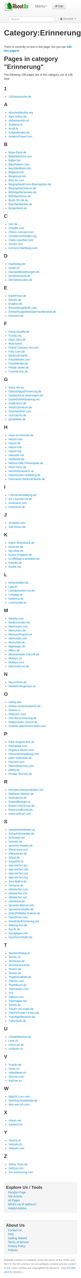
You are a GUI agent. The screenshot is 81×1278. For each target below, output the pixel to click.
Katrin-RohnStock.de (21, 542)
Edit (59, 6)
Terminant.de (16, 961)
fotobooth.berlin (18, 355)
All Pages (14, 1200)
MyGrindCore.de (18, 666)
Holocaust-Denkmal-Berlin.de (26, 479)
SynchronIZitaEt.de (20, 937)
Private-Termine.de (20, 773)
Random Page (17, 1192)
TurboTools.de (17, 1020)
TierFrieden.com (18, 989)
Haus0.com (15, 439)
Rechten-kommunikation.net (25, 789)
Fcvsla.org (14, 335)
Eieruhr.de (14, 299)
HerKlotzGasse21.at (20, 471)
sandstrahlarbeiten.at (21, 829)
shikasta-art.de (17, 853)
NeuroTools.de (17, 682)
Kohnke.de (15, 562)
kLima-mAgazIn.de (20, 554)
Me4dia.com (16, 618)
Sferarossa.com (18, 849)
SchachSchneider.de (21, 833)
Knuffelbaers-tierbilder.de (23, 558)
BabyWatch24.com (20, 156)
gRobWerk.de (16, 419)
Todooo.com (16, 997)
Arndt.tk (13, 128)
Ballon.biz (14, 160)
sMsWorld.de (16, 901)
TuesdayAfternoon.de (21, 1016)
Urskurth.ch (15, 1048)
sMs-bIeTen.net (18, 873)
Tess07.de (14, 969)
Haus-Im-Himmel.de (20, 435)
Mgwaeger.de (16, 646)
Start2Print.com (18, 917)
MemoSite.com (17, 638)
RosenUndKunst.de (20, 809)
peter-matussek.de (20, 758)
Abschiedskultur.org (20, 112)
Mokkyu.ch (15, 658)
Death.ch (14, 268)
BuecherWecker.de (20, 204)
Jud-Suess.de (17, 526)
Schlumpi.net (16, 837)
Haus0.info (15, 447)
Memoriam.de (17, 630)
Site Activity (15, 1196)
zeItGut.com (15, 1168)
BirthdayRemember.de (22, 192)
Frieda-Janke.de (18, 367)
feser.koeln (15, 343)
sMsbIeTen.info (17, 893)
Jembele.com (16, 522)
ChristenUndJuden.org (22, 236)
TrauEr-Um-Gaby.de (20, 1008)
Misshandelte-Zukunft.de (23, 654)
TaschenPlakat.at (19, 953)
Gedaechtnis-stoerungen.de (25, 395)
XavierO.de (15, 1124)
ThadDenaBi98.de (19, 977)
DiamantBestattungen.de (23, 271)
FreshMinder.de (18, 363)
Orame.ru (14, 710)
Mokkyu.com (16, 662)
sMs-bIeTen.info (18, 869)
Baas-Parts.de (17, 152)
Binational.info (17, 176)
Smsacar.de (15, 885)
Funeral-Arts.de (18, 371)
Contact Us (15, 1230)
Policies (13, 1250)
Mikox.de (14, 650)
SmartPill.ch (15, 861)
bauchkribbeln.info (19, 168)
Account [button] (68, 18)
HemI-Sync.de (17, 467)
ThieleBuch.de (17, 985)
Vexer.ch (13, 1068)
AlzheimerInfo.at (18, 120)
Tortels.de (14, 1005)
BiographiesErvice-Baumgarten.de (29, 184)
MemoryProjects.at (20, 634)
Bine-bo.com (16, 180)
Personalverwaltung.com (23, 754)
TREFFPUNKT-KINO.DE (23, 1012)
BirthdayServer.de (19, 196)
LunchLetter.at (17, 602)
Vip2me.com (16, 1076)
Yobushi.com (16, 1148)
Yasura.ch (14, 1140)
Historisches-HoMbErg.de (24, 475)
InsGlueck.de (16, 507)
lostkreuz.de (15, 598)
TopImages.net (17, 1001)
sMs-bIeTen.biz (17, 865)
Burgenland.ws (17, 208)
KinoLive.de (15, 546)
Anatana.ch (15, 124)
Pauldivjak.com (17, 746)
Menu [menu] (41, 6)
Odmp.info (14, 702)
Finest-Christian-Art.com (23, 347)
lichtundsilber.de (18, 582)
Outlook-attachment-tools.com (27, 726)
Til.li (10, 993)
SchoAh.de (15, 841)
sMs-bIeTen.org (18, 877)
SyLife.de (14, 929)
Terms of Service (18, 1242)
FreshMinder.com (19, 359)
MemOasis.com (18, 626)
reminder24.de (17, 797)
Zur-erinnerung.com (20, 1172)
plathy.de (14, 769)
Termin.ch (14, 957)
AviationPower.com (20, 136)
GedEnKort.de (17, 403)
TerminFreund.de (19, 965)
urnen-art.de (16, 1044)
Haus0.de (14, 443)
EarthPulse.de (17, 295)
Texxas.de (14, 973)
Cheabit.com (16, 228)
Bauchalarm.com (18, 164)
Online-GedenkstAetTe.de (24, 706)
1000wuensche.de (19, 96)
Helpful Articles (17, 1208)
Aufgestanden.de (19, 132)
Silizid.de (14, 857)
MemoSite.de (16, 642)
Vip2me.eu (15, 1080)
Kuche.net (14, 566)
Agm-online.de (17, 116)
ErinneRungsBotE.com (22, 307)
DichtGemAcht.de (19, 275)
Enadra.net (15, 303)
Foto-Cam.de (16, 351)
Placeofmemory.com (21, 765)
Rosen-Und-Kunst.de (21, 805)
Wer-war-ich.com (19, 1104)
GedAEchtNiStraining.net (24, 399)
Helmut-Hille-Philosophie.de (25, 463)
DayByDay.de (16, 264)
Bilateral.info (16, 172)
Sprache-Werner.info (21, 905)
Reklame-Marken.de (21, 793)
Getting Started (17, 1238)
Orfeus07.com (17, 714)
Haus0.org (14, 451)
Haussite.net (16, 455)
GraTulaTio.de (17, 415)
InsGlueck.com (17, 503)
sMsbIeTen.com (18, 889)
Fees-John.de (17, 339)
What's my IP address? (22, 1204)
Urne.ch (13, 1040)
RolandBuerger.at (19, 801)
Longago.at (15, 594)
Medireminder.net (19, 622)
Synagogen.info (18, 933)
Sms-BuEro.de (17, 881)
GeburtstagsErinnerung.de (24, 391)
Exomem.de (15, 315)
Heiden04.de (16, 459)
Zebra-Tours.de (17, 1164)
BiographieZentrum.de (22, 188)
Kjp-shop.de (15, 550)
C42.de (12, 224)
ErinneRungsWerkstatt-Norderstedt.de (32, 311)
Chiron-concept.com (20, 232)
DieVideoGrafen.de (20, 279)
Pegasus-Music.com (21, 750)
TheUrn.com (16, 981)
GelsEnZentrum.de (20, 407)
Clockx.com (15, 244)
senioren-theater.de (20, 845)
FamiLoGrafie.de (18, 331)
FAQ (11, 1234)
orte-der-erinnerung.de (22, 718)
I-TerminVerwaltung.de (22, 495)
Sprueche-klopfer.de (20, 909)
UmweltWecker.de (19, 1036)
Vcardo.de (14, 1064)
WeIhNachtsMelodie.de (22, 1100)
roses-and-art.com (19, 813)
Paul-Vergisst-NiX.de (21, 742)
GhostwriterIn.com (19, 411)
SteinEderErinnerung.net (23, 921)
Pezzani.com (16, 761)
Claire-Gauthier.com (20, 240)
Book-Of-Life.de (18, 200)
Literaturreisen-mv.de (21, 590)
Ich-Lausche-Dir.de (20, 499)
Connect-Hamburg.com (22, 248)
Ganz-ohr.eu (16, 387)
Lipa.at (12, 586)
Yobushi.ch (15, 1144)
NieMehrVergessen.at (21, 686)
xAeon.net (14, 1120)
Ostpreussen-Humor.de (22, 722)
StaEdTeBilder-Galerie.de (24, 913)
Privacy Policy (16, 1246)
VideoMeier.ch (17, 1072)
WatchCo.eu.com (19, 1096)
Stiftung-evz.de (17, 925)
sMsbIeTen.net (17, 897)
